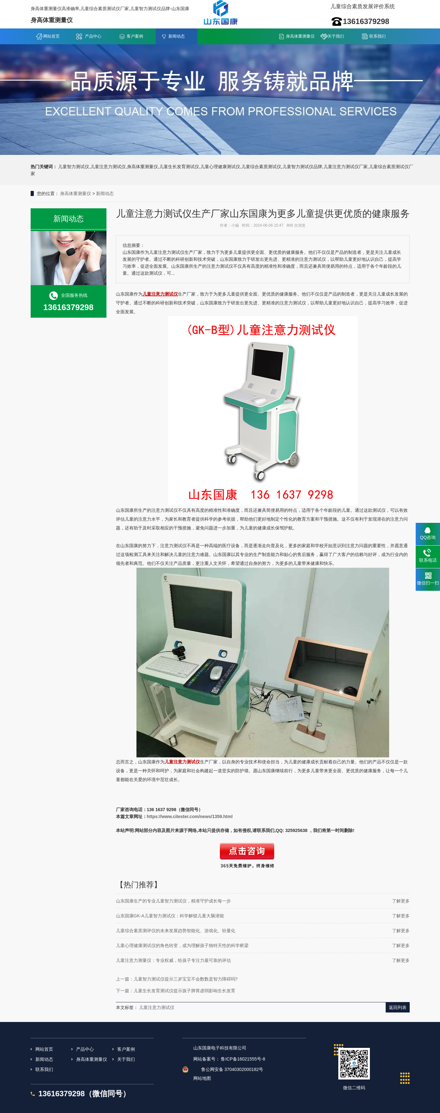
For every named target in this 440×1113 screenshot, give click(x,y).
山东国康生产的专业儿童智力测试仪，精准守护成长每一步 (173, 900)
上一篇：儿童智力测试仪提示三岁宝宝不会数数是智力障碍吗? (177, 979)
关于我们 (336, 36)
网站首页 (51, 36)
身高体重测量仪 (300, 36)
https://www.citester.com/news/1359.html (190, 816)
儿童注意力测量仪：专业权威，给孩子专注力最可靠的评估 (173, 960)
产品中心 (93, 36)
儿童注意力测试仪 (156, 1007)
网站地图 (202, 1078)
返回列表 (398, 1007)
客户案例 (135, 36)
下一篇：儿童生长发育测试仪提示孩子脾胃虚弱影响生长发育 (175, 990)
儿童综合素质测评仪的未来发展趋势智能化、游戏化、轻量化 (175, 930)
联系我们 (377, 36)
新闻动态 (176, 36)
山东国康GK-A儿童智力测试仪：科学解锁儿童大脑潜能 (170, 915)
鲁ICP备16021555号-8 (243, 1058)
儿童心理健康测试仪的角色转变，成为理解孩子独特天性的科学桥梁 (182, 945)
